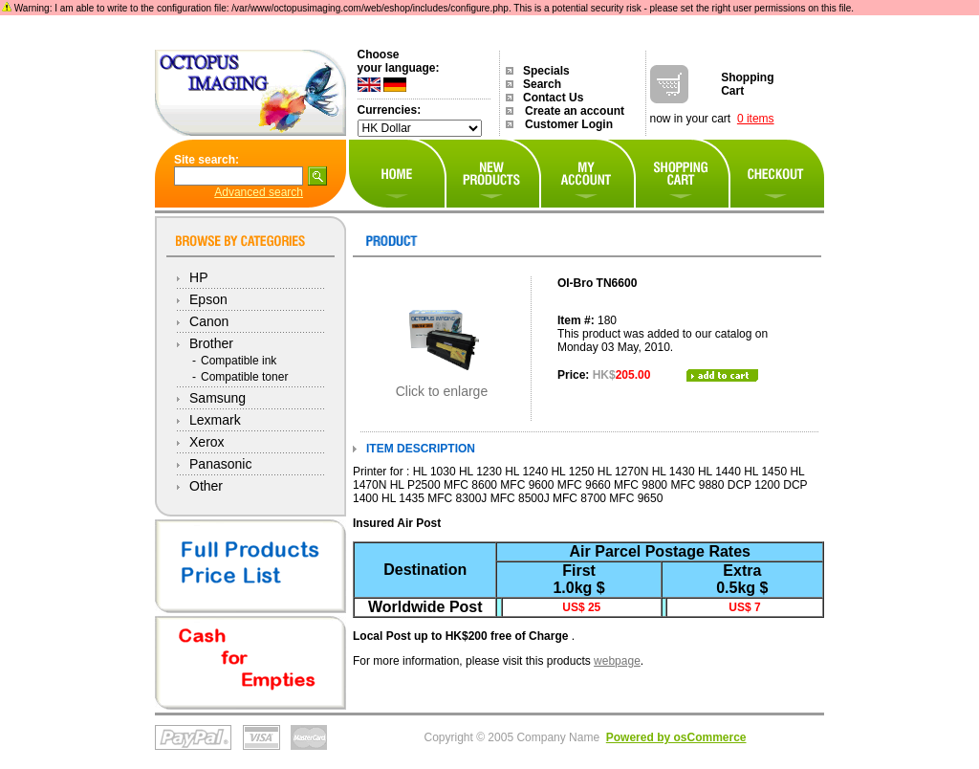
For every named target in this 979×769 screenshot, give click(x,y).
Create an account (574, 111)
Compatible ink (238, 360)
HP (198, 277)
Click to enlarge (442, 385)
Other (206, 486)
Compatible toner (244, 377)
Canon (208, 321)
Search (542, 84)
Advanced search (258, 192)
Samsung (217, 398)
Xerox (207, 442)
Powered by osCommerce (676, 737)
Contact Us (553, 97)
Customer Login (569, 124)
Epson (208, 299)
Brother (211, 343)
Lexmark (215, 420)
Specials (546, 70)
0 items (755, 118)
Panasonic (220, 464)
